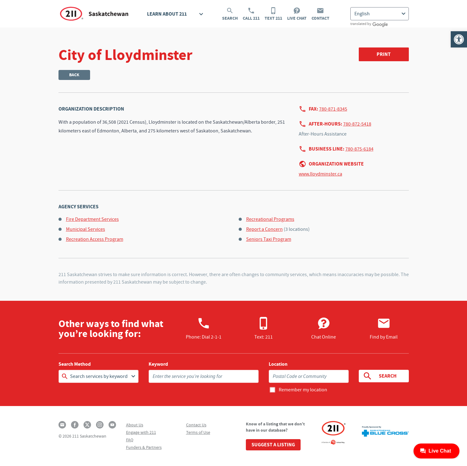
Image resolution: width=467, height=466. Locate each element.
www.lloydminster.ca (320, 174)
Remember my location (303, 390)
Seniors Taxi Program (268, 239)
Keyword (158, 364)
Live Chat (297, 14)
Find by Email (384, 328)
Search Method (74, 364)
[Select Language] (379, 13)
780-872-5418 (357, 124)
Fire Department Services (92, 219)
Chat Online (323, 328)
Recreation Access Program (94, 239)
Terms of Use (198, 432)
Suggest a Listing (273, 444)
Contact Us (196, 425)
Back (74, 75)
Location (278, 364)
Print (384, 54)
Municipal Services (85, 229)
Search (230, 14)
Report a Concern (264, 229)
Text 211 (273, 14)
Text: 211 (263, 328)
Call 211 (251, 14)
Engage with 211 (141, 432)
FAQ (129, 440)
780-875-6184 (359, 149)
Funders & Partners (144, 447)
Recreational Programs (270, 219)
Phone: (203, 328)
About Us (134, 425)
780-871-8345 (333, 109)
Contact (320, 14)
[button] (459, 39)
